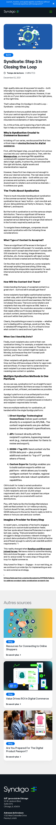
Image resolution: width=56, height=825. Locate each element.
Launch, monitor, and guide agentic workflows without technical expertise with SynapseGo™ (28, 3)
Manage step (10, 156)
